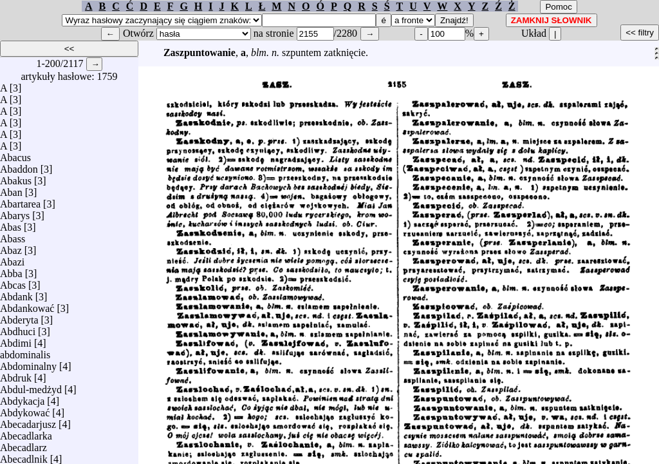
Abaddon (19, 165)
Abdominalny (28, 363)
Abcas (13, 281)
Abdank (16, 293)
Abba (11, 270)
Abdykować (25, 409)
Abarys (15, 212)
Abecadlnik (24, 455)
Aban (11, 189)
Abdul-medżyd (31, 386)
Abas (10, 223)
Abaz (11, 247)
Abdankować (27, 305)
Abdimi (16, 339)
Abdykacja (22, 397)
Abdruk (16, 374)
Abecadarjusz (28, 421)
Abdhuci (17, 328)
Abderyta (19, 316)
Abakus (16, 177)
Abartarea (20, 200)
